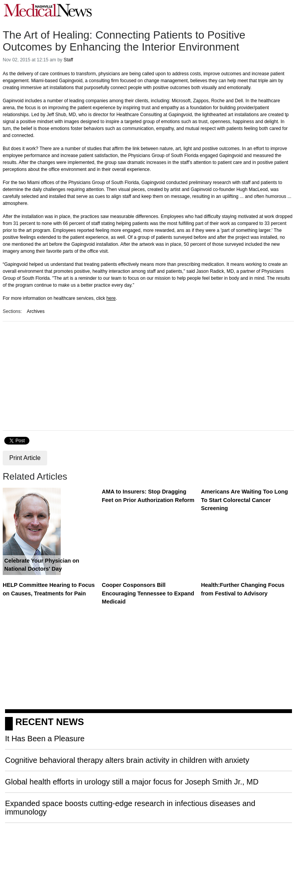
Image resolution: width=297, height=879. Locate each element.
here (111, 298)
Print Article (25, 458)
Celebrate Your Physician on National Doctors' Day (41, 565)
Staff (68, 60)
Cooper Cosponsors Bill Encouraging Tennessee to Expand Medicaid (148, 593)
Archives (35, 311)
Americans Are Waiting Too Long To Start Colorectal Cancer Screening (244, 500)
